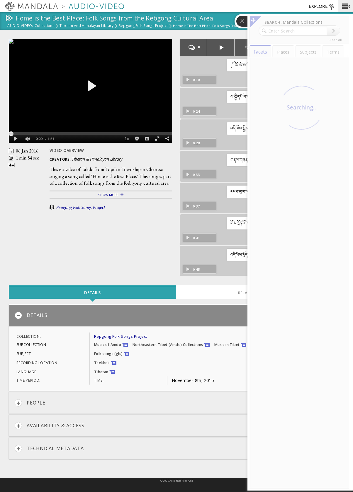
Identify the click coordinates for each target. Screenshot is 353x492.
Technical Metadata (49, 448)
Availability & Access (49, 425)
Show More (108, 195)
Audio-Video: (20, 26)
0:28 (193, 143)
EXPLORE (322, 7)
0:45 (193, 269)
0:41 (193, 238)
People (30, 403)
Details (31, 315)
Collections (44, 26)
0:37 (193, 206)
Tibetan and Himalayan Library (86, 26)
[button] (345, 6)
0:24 (193, 111)
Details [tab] (92, 292)
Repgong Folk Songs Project (143, 26)
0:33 (193, 174)
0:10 (193, 80)
